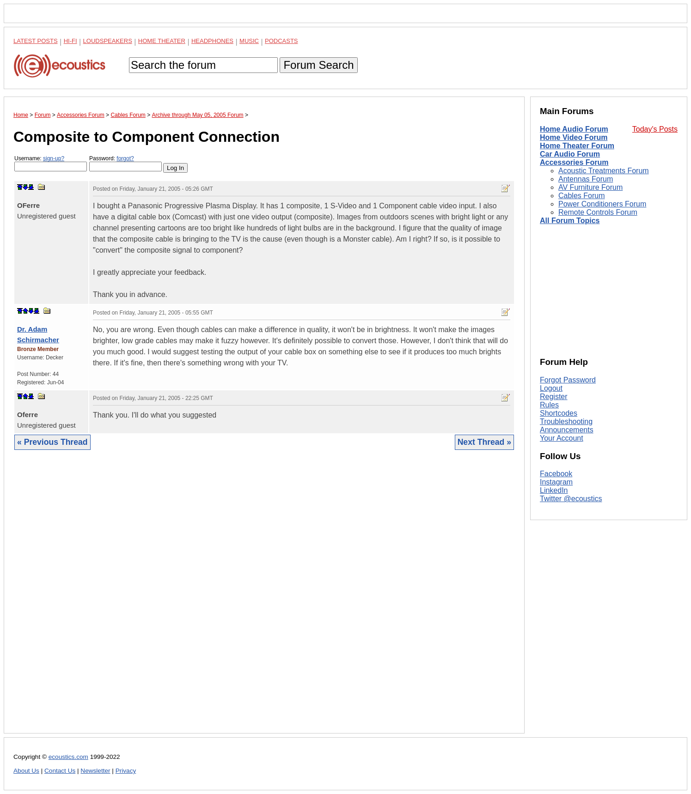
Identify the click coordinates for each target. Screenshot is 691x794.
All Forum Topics (569, 220)
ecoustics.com (68, 756)
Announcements (566, 430)
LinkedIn (554, 490)
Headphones (212, 40)
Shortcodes (558, 413)
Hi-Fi (70, 40)
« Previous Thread (52, 442)
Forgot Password (568, 380)
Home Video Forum (573, 137)
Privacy (126, 770)
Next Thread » (484, 442)
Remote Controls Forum (597, 212)
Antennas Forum (585, 179)
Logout (551, 388)
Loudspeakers (107, 40)
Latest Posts (35, 40)
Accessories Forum (574, 162)
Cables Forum (581, 196)
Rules (549, 405)
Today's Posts (655, 129)
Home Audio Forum (574, 129)
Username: (50, 163)
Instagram (556, 482)
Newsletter (95, 770)
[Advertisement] (264, 598)
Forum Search (318, 65)
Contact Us (59, 770)
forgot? (125, 158)
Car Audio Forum (570, 154)
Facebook (556, 474)
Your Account (561, 438)
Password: (125, 163)
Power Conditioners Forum (602, 204)
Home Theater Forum (577, 146)
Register (554, 396)
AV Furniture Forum (590, 187)
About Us (26, 770)
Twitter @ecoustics (571, 499)
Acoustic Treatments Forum (603, 171)
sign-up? (53, 158)
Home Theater (161, 40)
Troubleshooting (566, 421)
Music (249, 40)
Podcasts (281, 40)
